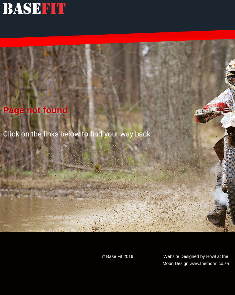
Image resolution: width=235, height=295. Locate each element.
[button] (117, 162)
